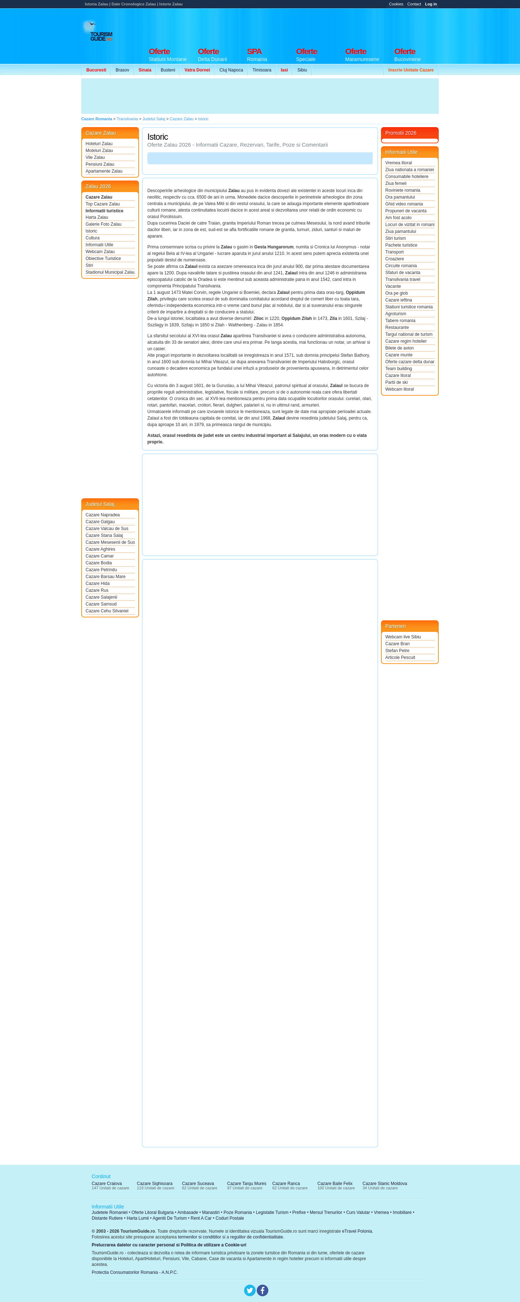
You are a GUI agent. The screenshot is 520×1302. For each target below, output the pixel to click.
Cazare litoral (398, 375)
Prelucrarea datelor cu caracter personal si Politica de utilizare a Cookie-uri (169, 1244)
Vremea (381, 1212)
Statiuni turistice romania (409, 306)
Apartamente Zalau (104, 171)
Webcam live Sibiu (403, 636)
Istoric (91, 231)
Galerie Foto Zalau (103, 224)
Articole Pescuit (400, 657)
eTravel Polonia (357, 1231)
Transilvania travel (402, 279)
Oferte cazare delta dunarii (409, 361)
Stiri (89, 265)
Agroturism (395, 313)
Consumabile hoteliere (406, 176)
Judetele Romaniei (109, 1212)
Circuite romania (401, 265)
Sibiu (302, 70)
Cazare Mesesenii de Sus (110, 542)
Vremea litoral (398, 162)
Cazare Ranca (286, 1183)
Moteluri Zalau (99, 150)
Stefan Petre (397, 650)
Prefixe (299, 1212)
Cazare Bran (397, 643)
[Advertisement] (307, 26)
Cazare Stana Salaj (104, 535)
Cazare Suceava (198, 1183)
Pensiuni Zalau (100, 164)
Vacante (393, 286)
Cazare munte (398, 354)
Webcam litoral (399, 389)
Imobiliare (402, 1212)
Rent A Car (201, 1218)
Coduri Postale (230, 1218)
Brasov (122, 70)
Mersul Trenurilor (326, 1212)
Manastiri (211, 1212)
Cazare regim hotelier (406, 341)
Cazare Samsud (101, 604)
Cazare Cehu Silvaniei (107, 610)
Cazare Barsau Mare (106, 576)
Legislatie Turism (272, 1212)
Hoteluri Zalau (99, 143)
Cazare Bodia (99, 562)
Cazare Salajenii (101, 597)
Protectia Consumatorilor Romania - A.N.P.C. (135, 1272)
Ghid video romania (404, 204)
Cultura (93, 237)
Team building (398, 368)
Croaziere (394, 258)
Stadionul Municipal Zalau (110, 272)
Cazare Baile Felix (334, 1183)
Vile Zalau (95, 157)
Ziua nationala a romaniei (409, 169)
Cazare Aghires (100, 549)
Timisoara (261, 70)
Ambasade (187, 1212)
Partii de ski (396, 382)
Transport (394, 252)
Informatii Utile (99, 244)
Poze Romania (238, 1212)
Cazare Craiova (107, 1183)
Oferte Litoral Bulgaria (152, 1212)
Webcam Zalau (100, 251)
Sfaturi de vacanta (402, 272)
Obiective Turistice (103, 258)
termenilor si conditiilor (199, 1237)
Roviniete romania (402, 190)
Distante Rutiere (107, 1218)
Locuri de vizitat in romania (409, 224)
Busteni (168, 70)
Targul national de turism (409, 334)
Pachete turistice (401, 245)
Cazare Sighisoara (155, 1183)
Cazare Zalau (99, 197)
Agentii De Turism (170, 1218)
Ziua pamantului (400, 231)
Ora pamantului (400, 197)
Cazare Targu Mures (246, 1183)
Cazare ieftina (398, 300)
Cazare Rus (97, 590)
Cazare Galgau (100, 521)
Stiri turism (395, 238)
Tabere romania (400, 320)
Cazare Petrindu (101, 569)
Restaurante (397, 327)
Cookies (396, 4)
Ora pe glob (396, 293)
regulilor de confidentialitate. (257, 1237)
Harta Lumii (138, 1218)
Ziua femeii (396, 183)
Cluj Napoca (231, 70)
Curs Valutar (358, 1212)
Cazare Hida (98, 583)
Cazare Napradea (103, 514)
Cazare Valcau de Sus (107, 528)
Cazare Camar (100, 556)
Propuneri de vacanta (405, 210)
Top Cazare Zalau (103, 204)
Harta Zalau (97, 217)
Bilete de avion (399, 348)
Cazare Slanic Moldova (385, 1183)
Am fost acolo (398, 217)
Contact (414, 4)
